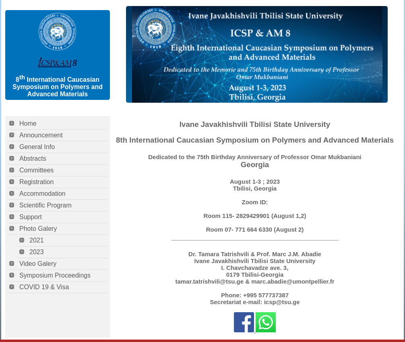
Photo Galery (38, 228)
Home (28, 123)
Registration (36, 181)
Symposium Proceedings (55, 275)
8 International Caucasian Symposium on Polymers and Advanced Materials (57, 86)
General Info (37, 146)
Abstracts (32, 158)
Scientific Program (45, 205)
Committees (36, 170)
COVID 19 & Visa (44, 287)
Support (30, 216)
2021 (36, 240)
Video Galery (37, 263)
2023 (36, 252)
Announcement (41, 135)
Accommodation (42, 193)
